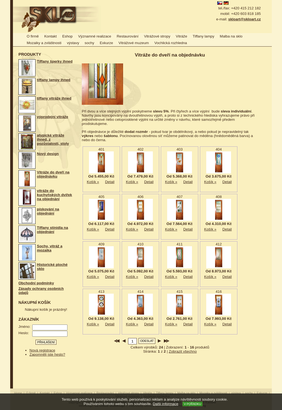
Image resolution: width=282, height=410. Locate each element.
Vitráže (181, 36)
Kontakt (50, 36)
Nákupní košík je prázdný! (46, 309)
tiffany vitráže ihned (54, 98)
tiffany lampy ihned (53, 80)
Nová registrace (42, 350)
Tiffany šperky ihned (54, 61)
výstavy (73, 43)
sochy (89, 43)
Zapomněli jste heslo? (47, 354)
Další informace (165, 404)
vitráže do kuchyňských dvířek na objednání (54, 195)
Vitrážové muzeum (133, 43)
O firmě (33, 36)
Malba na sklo (231, 36)
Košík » (93, 182)
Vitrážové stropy (157, 36)
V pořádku (192, 404)
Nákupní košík (34, 302)
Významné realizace (94, 36)
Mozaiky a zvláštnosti (44, 43)
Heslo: (23, 333)
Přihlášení (46, 342)
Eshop (67, 36)
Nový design (48, 154)
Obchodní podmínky (36, 283)
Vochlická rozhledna (170, 43)
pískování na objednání (48, 211)
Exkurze (106, 43)
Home (18, 393)
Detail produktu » (109, 182)
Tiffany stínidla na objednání (52, 230)
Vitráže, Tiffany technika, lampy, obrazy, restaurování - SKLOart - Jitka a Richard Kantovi (57, 19)
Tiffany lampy (204, 36)
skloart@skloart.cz (244, 19)
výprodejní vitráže (52, 117)
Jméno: (24, 327)
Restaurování (128, 36)
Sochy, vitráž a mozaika (49, 248)
